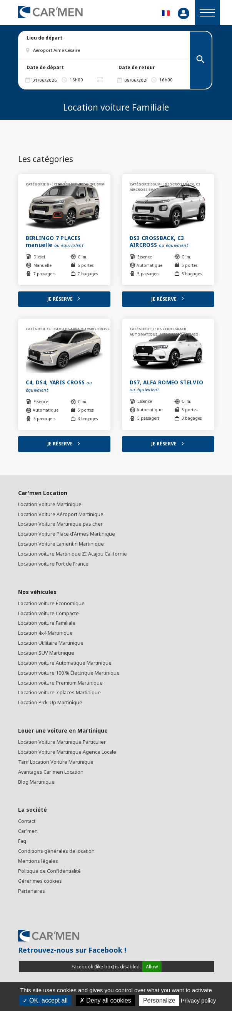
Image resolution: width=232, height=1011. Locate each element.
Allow (152, 966)
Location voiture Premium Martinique (60, 683)
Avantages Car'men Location (50, 772)
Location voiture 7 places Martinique (59, 692)
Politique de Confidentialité (49, 871)
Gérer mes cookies (40, 881)
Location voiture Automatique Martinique (65, 663)
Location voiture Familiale (46, 623)
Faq (22, 841)
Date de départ (45, 67)
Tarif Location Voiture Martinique (55, 762)
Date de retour (137, 67)
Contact (26, 821)
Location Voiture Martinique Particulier (62, 742)
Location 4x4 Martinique (45, 633)
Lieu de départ (44, 38)
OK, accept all (45, 1000)
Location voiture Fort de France (53, 564)
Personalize (159, 1000)
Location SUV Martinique (46, 653)
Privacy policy (198, 1000)
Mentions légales (38, 861)
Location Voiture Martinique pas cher (60, 524)
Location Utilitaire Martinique (50, 643)
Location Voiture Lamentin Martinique (61, 544)
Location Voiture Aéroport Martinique (60, 514)
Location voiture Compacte (48, 613)
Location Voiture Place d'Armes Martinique (66, 534)
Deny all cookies (105, 1000)
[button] (107, 50)
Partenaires (31, 891)
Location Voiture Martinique (50, 504)
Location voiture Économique (51, 603)
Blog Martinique (36, 782)
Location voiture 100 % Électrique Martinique (69, 673)
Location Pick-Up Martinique (50, 702)
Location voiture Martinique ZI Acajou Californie (72, 554)
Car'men (28, 831)
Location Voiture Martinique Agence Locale (67, 752)
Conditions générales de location (56, 851)
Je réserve (64, 299)
